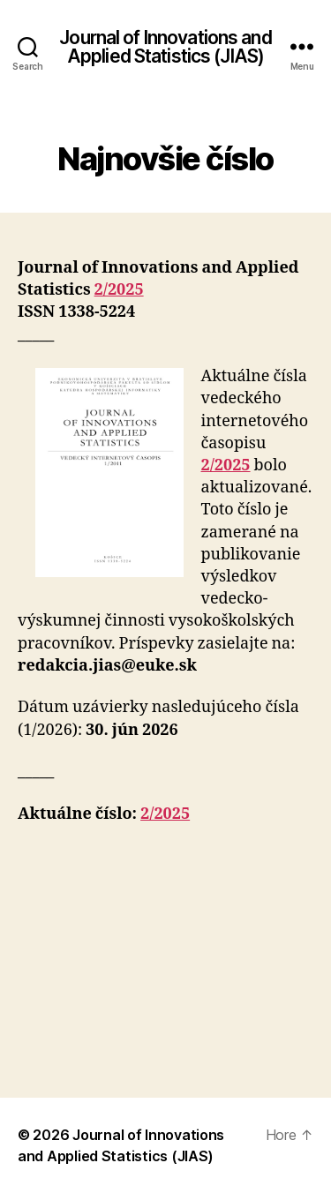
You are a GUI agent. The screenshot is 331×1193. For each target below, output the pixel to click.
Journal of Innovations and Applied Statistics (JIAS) (165, 46)
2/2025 (119, 290)
